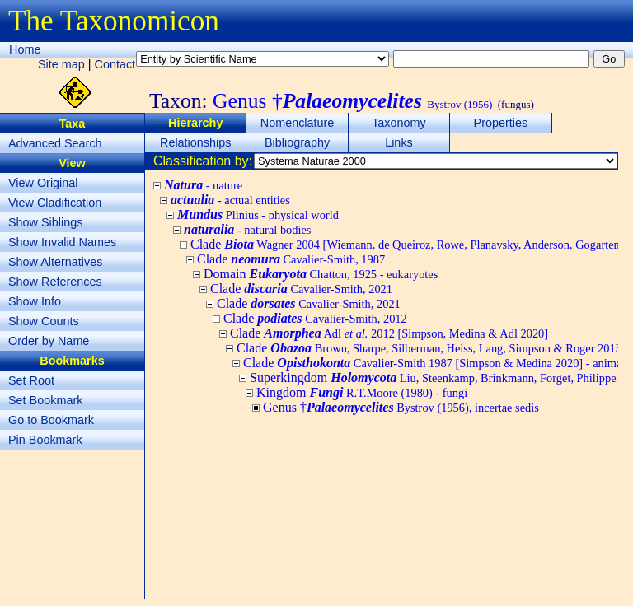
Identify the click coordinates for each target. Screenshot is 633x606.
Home (24, 49)
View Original (43, 182)
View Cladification (54, 202)
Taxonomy (399, 122)
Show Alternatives (55, 261)
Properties (501, 122)
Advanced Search (55, 143)
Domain (321, 274)
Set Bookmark (45, 400)
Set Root (31, 380)
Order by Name (48, 340)
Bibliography (297, 142)
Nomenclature (297, 122)
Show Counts (43, 321)
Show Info (34, 301)
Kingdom (361, 392)
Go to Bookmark (51, 420)
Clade (291, 259)
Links (399, 142)
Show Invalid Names (62, 242)
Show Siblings (45, 222)
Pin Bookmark (45, 439)
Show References (55, 281)
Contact (115, 64)
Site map (61, 64)
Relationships (195, 142)
